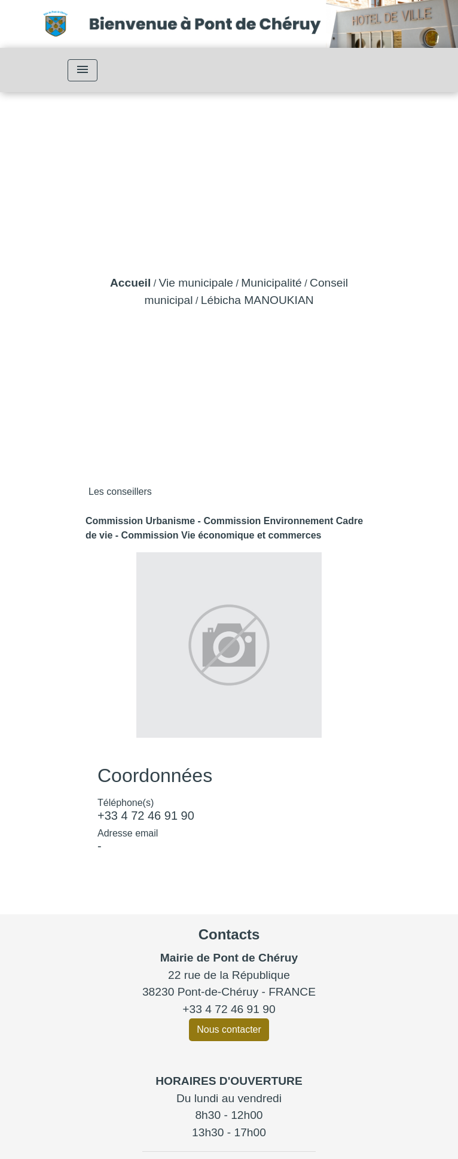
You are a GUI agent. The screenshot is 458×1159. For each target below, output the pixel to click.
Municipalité (271, 282)
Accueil (130, 282)
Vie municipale (196, 282)
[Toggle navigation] (82, 70)
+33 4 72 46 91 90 (145, 815)
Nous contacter (229, 1029)
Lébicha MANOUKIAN (257, 300)
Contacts (229, 934)
